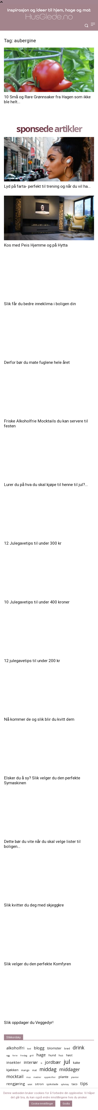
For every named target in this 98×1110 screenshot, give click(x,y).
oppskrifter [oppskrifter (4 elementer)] (50, 1077)
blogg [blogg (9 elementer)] (39, 1048)
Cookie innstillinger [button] (42, 1103)
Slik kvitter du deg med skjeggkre (34, 905)
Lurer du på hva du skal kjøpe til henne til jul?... (46, 484)
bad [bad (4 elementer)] (29, 1048)
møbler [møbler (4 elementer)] (37, 1077)
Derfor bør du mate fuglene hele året (37, 362)
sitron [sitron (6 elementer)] (39, 1084)
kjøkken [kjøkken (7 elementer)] (12, 1070)
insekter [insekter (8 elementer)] (13, 1062)
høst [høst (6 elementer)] (69, 1055)
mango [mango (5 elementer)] (25, 1070)
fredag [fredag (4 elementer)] (23, 1055)
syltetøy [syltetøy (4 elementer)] (65, 1084)
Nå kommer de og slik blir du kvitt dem (39, 719)
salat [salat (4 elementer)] (30, 1084)
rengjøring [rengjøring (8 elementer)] (15, 1084)
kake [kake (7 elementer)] (76, 1062)
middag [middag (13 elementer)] (48, 1069)
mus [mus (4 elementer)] (28, 1077)
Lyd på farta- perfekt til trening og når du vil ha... (47, 186)
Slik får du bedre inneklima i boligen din (40, 303)
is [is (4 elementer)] (41, 1063)
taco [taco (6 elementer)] (74, 1084)
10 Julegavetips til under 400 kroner (37, 602)
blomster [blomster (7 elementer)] (54, 1048)
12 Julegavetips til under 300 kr (32, 543)
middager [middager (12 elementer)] (69, 1069)
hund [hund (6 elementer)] (52, 1055)
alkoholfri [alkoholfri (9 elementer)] (15, 1048)
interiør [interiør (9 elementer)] (31, 1062)
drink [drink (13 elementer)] (78, 1047)
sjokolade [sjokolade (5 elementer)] (52, 1084)
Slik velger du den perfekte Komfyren (37, 964)
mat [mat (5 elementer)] (34, 1070)
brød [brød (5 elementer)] (67, 1048)
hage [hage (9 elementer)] (41, 1055)
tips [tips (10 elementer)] (84, 1083)
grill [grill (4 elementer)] (32, 1055)
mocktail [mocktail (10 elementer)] (15, 1076)
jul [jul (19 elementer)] (67, 1062)
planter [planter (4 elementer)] (75, 1077)
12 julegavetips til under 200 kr (32, 660)
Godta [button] (66, 1103)
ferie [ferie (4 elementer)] (15, 1055)
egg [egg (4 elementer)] (8, 1055)
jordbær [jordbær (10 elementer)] (53, 1062)
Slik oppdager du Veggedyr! (28, 1022)
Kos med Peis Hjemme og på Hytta (36, 245)
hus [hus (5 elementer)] (61, 1055)
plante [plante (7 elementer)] (63, 1077)
